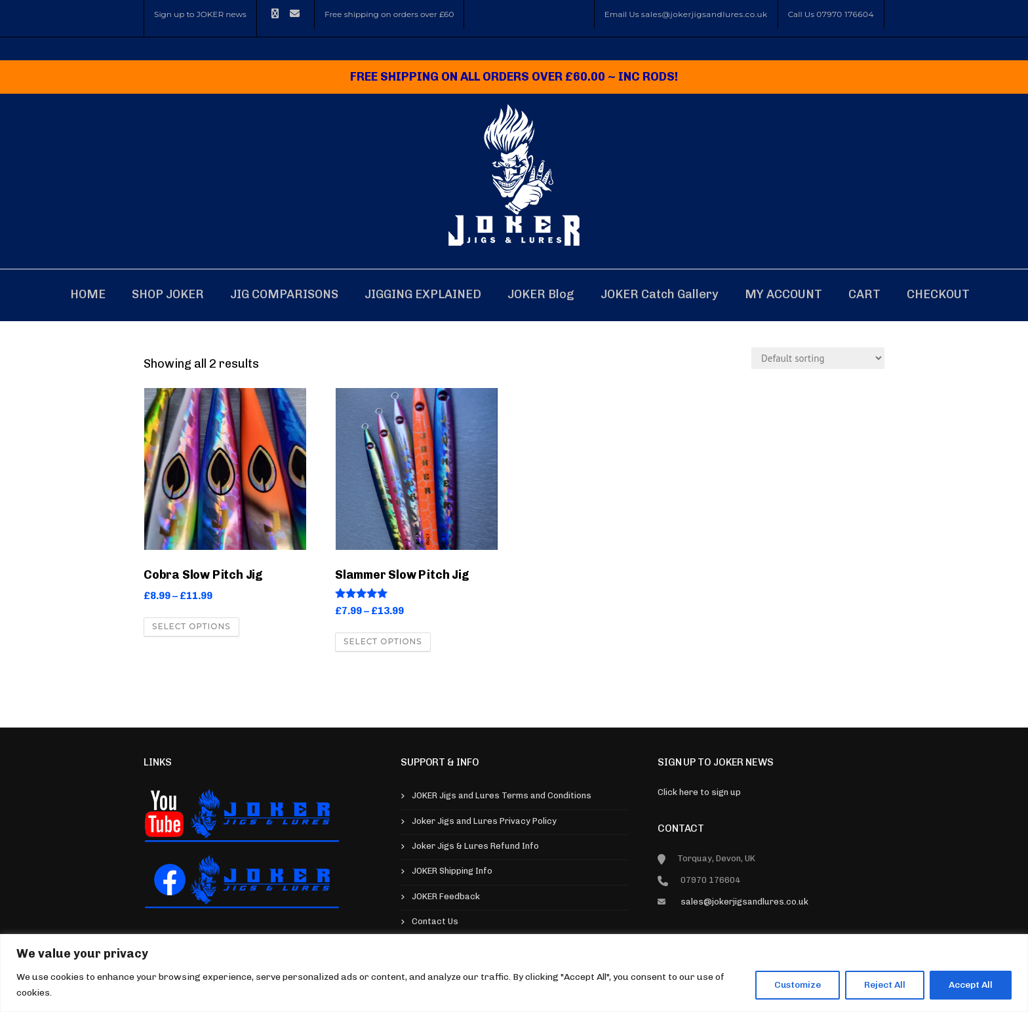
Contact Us (435, 921)
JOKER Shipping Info (452, 871)
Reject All (884, 984)
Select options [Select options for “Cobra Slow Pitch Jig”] (191, 626)
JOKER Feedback (446, 896)
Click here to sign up (699, 792)
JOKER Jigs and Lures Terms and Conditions (501, 795)
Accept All (971, 984)
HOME (88, 294)
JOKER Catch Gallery (660, 294)
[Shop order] (817, 358)
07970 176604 (845, 14)
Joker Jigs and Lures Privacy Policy (484, 821)
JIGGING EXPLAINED (423, 294)
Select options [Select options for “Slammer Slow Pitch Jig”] (383, 641)
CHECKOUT (938, 294)
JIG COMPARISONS (284, 294)
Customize (797, 984)
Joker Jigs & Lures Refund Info (475, 846)
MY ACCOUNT (783, 294)
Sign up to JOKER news (200, 14)
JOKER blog (540, 294)
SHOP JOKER (168, 294)
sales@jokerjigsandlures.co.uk (704, 14)
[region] (514, 973)
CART (864, 294)
